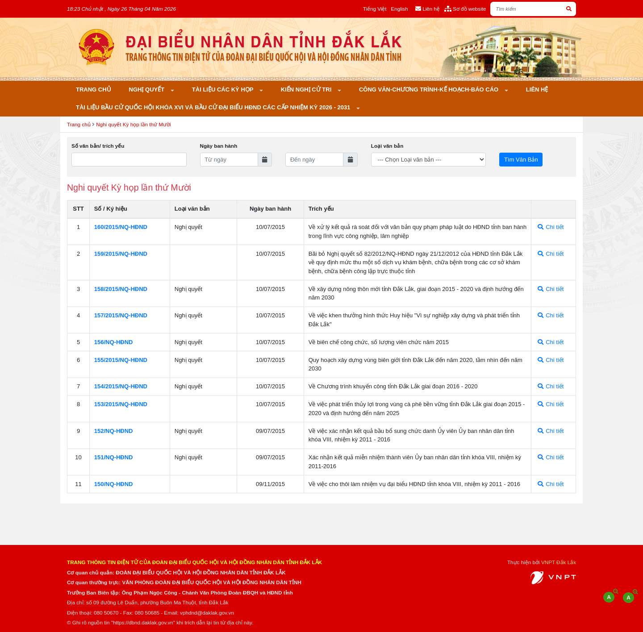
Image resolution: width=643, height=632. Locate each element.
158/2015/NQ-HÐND (120, 289)
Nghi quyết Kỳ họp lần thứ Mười (133, 124)
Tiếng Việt (375, 9)
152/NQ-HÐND (113, 431)
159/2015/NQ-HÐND (120, 253)
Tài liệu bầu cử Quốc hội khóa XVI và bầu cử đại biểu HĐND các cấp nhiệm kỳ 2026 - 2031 (214, 107)
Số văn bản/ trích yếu (97, 146)
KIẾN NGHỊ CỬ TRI (307, 89)
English (399, 9)
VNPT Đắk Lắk (558, 562)
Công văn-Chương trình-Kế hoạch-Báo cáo (429, 89)
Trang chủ (93, 89)
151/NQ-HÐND (113, 457)
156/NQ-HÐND (113, 342)
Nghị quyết (147, 89)
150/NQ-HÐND (113, 484)
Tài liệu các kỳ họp (223, 89)
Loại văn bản (387, 146)
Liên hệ (537, 89)
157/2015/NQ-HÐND (120, 315)
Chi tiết (551, 227)
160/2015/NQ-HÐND (120, 227)
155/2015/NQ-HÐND (120, 360)
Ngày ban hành (219, 146)
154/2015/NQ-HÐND (120, 386)
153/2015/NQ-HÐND (120, 404)
